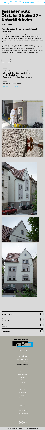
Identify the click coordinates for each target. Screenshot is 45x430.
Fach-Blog (22, 405)
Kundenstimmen (22, 410)
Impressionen (22, 408)
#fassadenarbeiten (7, 24)
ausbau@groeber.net (22, 364)
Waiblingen (6, 332)
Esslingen (5, 320)
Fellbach (5, 326)
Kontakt (22, 390)
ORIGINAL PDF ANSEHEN (11, 87)
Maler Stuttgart (8, 314)
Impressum (22, 392)
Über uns (22, 372)
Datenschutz (22, 398)
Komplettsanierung (28, 2)
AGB (22, 395)
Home (5, 2)
